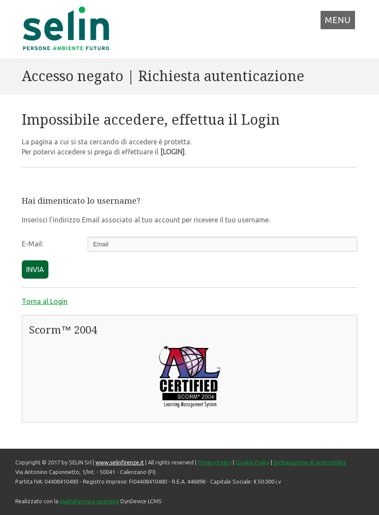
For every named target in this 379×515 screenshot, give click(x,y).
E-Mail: (32, 244)
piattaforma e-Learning (89, 501)
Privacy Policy (215, 462)
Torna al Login (45, 301)
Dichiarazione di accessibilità (309, 462)
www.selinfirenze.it (120, 462)
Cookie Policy (253, 462)
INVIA (35, 269)
